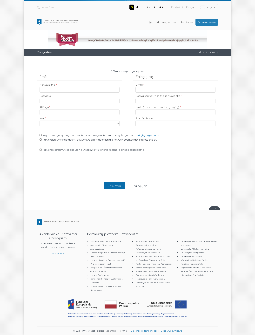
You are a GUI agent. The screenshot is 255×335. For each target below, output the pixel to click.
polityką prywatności (147, 135)
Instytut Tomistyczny (99, 275)
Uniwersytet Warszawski (192, 256)
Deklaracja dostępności (144, 330)
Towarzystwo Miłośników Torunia (150, 275)
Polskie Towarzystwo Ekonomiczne (151, 267)
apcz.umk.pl (58, 253)
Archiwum (187, 22)
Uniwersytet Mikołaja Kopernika (195, 249)
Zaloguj (190, 7)
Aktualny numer (166, 22)
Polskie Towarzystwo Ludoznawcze (151, 271)
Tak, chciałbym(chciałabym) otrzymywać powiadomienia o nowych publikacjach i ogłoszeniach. (98, 139)
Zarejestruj (177, 7)
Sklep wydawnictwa (171, 330)
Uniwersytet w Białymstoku (193, 252)
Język (207, 7)
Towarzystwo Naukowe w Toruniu (150, 279)
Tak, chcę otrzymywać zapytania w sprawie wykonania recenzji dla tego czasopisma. (92, 149)
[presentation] (127, 170)
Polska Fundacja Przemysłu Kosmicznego (154, 264)
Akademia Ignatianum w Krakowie (105, 241)
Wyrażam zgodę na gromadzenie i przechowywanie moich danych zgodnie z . (100, 135)
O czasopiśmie (206, 22)
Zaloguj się (140, 186)
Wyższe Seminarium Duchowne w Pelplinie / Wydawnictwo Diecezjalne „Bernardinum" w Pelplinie (197, 271)
